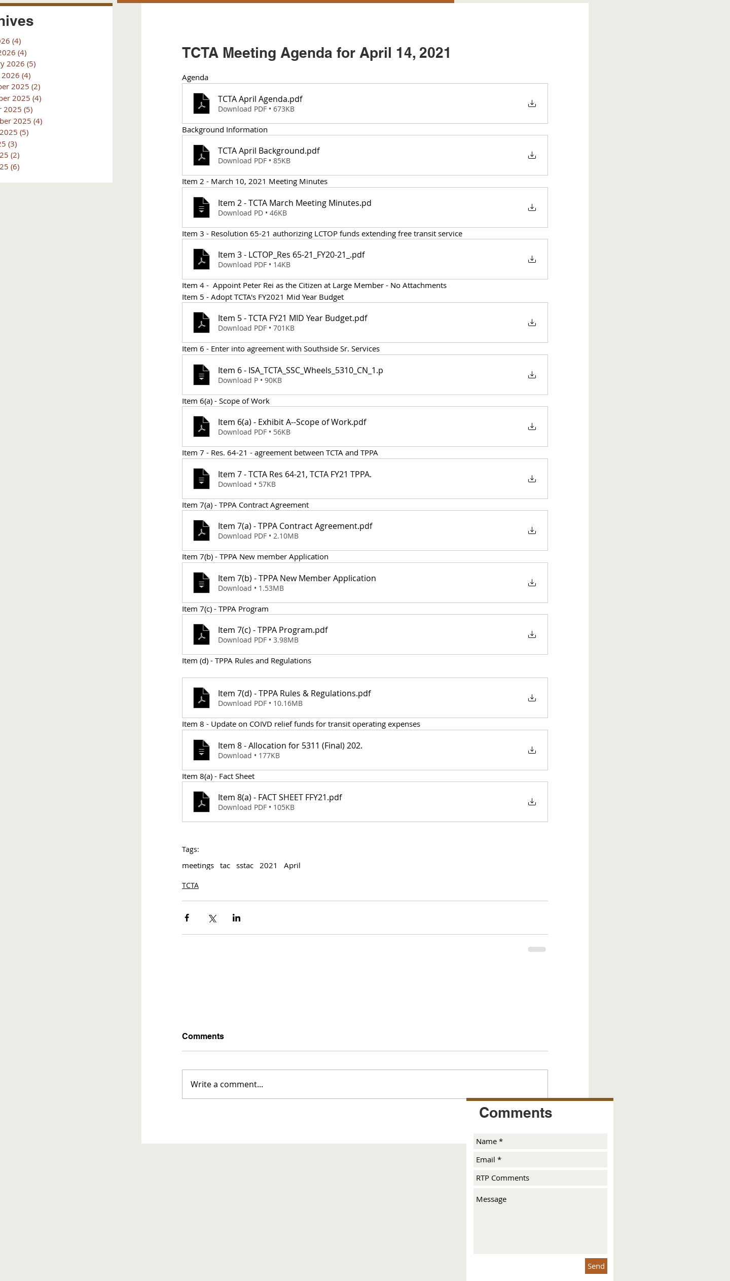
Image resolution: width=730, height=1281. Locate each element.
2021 (269, 865)
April (292, 865)
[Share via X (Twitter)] (211, 917)
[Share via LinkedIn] (236, 917)
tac (225, 865)
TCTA (190, 885)
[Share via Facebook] (187, 917)
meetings (198, 865)
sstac (244, 865)
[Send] (596, 1266)
